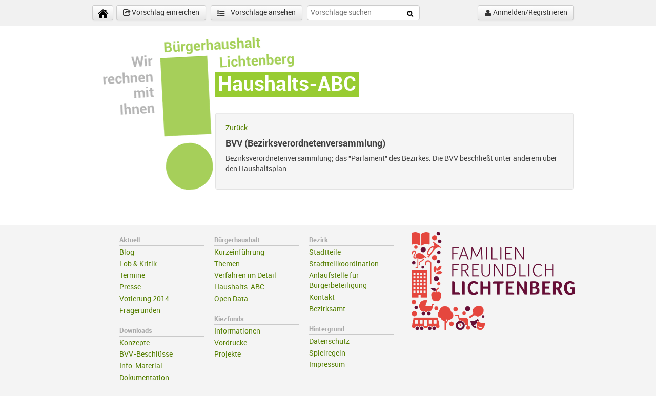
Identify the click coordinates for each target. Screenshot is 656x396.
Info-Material (140, 366)
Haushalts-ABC (239, 287)
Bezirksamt (327, 309)
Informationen (237, 331)
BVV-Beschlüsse (146, 354)
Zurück (236, 128)
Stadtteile (325, 252)
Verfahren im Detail (245, 275)
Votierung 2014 (144, 299)
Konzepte (134, 343)
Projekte (227, 354)
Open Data (231, 299)
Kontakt (322, 297)
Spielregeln (327, 353)
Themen (227, 264)
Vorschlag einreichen (161, 13)
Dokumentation (144, 378)
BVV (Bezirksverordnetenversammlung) (305, 143)
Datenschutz (329, 341)
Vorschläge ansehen (256, 13)
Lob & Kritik (138, 264)
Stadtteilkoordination (344, 264)
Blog (126, 252)
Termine (132, 275)
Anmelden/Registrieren (525, 13)
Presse (130, 287)
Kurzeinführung (239, 252)
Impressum (327, 364)
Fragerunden (139, 311)
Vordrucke (230, 343)
